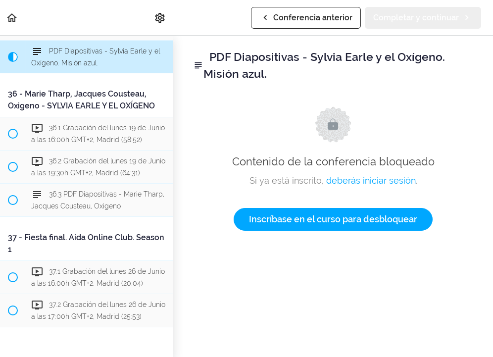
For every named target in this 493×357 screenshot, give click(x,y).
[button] (12, 17)
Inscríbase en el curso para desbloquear (333, 219)
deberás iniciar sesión (371, 180)
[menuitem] (160, 17)
